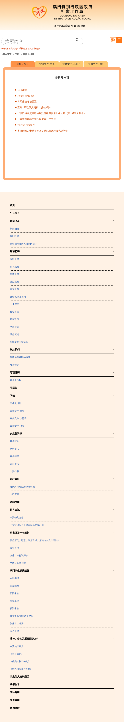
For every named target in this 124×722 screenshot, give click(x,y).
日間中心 (14, 593)
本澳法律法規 (17, 646)
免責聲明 (15, 700)
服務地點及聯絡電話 (20, 357)
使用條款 (15, 708)
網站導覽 (6, 54)
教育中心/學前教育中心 (21, 616)
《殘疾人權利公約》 (20, 661)
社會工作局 (15, 380)
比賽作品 (14, 471)
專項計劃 (15, 372)
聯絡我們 (15, 349)
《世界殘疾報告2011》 (21, 669)
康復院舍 (14, 586)
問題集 (13, 388)
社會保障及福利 (18, 297)
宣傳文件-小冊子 (71, 64)
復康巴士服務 (17, 623)
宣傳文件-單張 (47, 64)
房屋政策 (14, 319)
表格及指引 (23, 64)
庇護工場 (14, 601)
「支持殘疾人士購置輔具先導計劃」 (28, 525)
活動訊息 (14, 236)
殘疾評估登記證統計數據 (22, 487)
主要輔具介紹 (17, 517)
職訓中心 (14, 608)
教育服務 (14, 266)
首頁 (12, 205)
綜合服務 (14, 631)
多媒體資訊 (16, 433)
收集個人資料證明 (19, 676)
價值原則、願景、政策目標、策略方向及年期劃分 (35, 540)
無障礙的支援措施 (19, 342)
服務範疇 (15, 251)
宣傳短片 (14, 441)
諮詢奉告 (14, 449)
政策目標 (14, 548)
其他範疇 (14, 334)
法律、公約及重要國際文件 (24, 638)
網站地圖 (15, 502)
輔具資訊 (15, 509)
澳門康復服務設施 (19, 570)
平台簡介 (15, 213)
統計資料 (15, 479)
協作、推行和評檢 (19, 555)
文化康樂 (14, 304)
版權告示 (15, 684)
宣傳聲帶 (14, 456)
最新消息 (15, 221)
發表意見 (14, 365)
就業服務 (14, 274)
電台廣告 (14, 464)
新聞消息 (14, 229)
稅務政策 (14, 312)
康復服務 (14, 259)
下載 (17, 54)
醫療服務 (14, 282)
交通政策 (14, 327)
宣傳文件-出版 (95, 64)
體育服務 (14, 289)
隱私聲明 (15, 692)
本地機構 (14, 578)
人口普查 (14, 494)
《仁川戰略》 (17, 654)
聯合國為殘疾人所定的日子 (23, 244)
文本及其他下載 (18, 563)
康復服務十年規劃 (19, 532)
